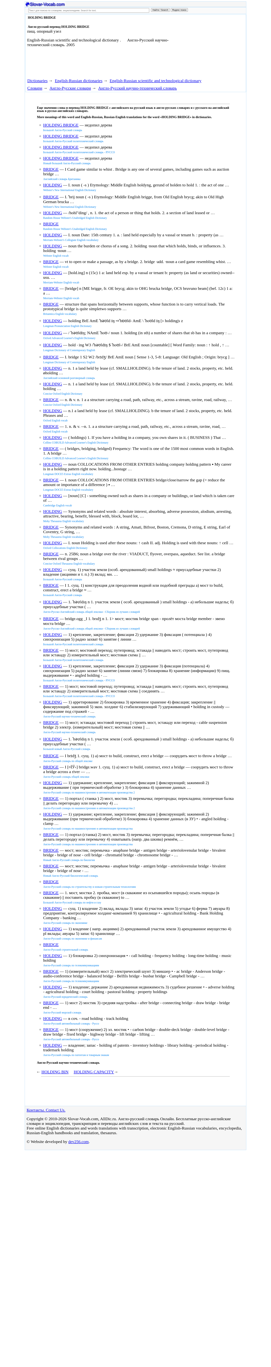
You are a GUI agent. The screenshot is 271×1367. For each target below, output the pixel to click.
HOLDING (52, 185)
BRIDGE (51, 169)
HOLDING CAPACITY (94, 1072)
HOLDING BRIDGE (61, 125)
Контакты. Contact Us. (46, 1110)
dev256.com (78, 1141)
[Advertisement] (206, 43)
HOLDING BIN (55, 1072)
